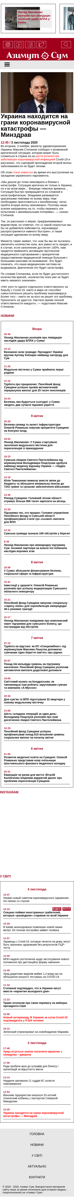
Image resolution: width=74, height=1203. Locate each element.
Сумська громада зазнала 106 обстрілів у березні (37, 533)
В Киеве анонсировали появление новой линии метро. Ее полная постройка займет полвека (32, 927)
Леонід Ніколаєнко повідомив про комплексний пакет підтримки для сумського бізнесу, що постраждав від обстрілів (36, 623)
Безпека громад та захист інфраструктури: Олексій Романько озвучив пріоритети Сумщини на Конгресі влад (36, 427)
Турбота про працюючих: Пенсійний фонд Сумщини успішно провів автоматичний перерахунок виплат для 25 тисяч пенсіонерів (35, 387)
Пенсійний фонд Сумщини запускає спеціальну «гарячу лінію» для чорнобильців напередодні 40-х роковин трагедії (35, 606)
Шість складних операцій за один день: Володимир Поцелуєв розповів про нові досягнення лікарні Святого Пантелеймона (32, 717)
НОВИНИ (7, 315)
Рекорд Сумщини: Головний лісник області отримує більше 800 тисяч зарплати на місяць (35, 500)
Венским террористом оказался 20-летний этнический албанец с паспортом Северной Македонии (30, 1096)
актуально (37, 1164)
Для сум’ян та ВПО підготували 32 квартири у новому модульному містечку (34, 701)
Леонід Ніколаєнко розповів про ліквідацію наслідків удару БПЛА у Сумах (34, 17)
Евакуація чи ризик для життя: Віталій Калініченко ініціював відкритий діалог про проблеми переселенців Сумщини (33, 778)
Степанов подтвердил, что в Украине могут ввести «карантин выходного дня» (32, 988)
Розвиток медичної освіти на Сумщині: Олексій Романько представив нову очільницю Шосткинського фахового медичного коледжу (35, 760)
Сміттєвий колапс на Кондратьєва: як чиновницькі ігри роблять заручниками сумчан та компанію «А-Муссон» (35, 684)
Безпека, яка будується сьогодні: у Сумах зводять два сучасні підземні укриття (32, 403)
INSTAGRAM (9, 792)
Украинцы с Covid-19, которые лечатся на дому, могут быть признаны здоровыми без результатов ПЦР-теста (36, 943)
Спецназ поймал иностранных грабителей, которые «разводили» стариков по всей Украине (35, 912)
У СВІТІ (5, 874)
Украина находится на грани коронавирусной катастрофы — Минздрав (33, 1113)
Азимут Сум (34, 1190)
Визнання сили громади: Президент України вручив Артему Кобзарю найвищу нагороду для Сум (36, 355)
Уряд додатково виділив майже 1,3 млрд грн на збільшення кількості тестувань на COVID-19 (32, 973)
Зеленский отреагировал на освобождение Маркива (35, 1030)
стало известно (22, 172)
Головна (37, 1132)
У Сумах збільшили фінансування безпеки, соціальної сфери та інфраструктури (33, 572)
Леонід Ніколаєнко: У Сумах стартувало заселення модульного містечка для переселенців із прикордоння (30, 445)
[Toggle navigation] (7, 64)
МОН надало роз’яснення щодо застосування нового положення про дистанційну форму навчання (36, 959)
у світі (37, 1154)
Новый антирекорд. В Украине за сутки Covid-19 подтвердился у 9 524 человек (35, 1017)
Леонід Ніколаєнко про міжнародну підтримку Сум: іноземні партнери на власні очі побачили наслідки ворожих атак (35, 548)
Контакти (37, 1175)
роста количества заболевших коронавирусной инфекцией (30, 157)
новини (37, 1143)
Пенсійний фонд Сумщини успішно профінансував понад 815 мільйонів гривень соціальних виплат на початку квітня (34, 734)
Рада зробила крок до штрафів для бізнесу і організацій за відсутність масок (30, 1066)
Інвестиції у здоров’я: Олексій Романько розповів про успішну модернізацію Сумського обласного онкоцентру (35, 588)
